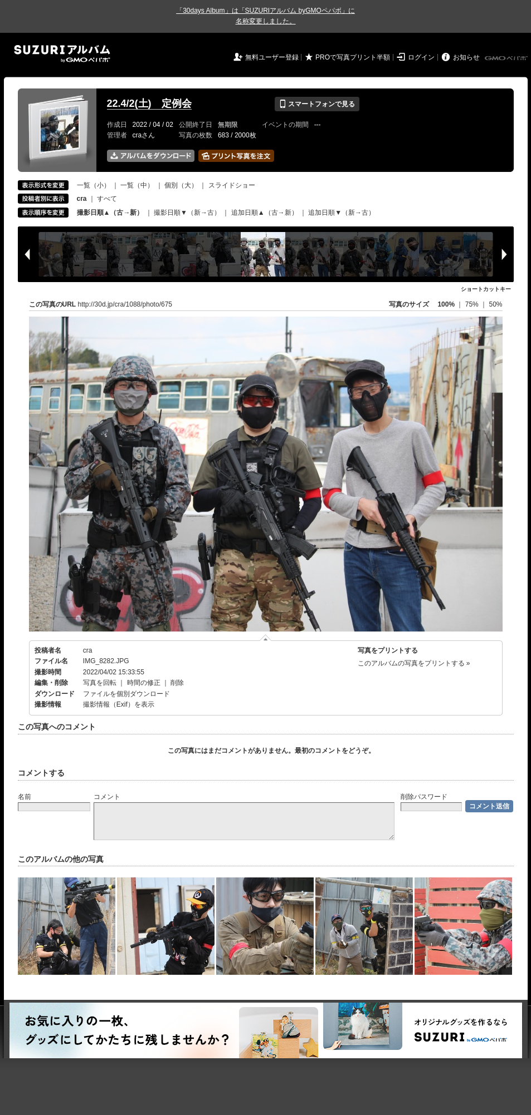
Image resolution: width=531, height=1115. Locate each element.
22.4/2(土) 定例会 (149, 103)
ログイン (421, 57)
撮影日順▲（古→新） (110, 212)
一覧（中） (137, 185)
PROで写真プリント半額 (352, 57)
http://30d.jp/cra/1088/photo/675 (125, 304)
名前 (24, 797)
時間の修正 (143, 683)
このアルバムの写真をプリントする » (414, 663)
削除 (177, 683)
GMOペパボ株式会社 (507, 58)
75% (472, 304)
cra (87, 650)
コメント (107, 797)
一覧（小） (93, 185)
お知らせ (466, 57)
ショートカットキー (486, 289)
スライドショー (231, 185)
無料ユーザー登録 (272, 57)
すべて (107, 199)
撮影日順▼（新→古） (187, 212)
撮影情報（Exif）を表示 (118, 704)
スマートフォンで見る (316, 104)
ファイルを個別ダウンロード (126, 694)
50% (495, 304)
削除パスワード (424, 797)
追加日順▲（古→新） (264, 212)
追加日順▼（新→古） (341, 212)
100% (446, 304)
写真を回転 (99, 683)
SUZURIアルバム (62, 54)
